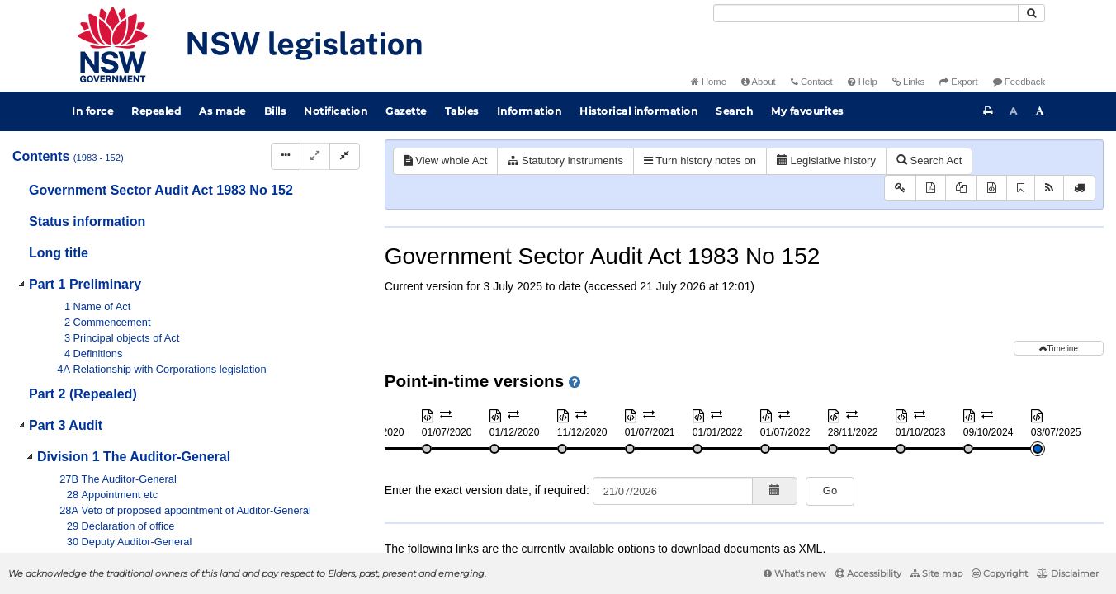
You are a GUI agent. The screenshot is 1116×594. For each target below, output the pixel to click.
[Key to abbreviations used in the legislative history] (900, 188)
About (758, 82)
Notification (335, 111)
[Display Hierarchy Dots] (285, 156)
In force (92, 111)
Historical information (638, 111)
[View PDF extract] (961, 188)
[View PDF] (930, 188)
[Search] (866, 13)
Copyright (1000, 573)
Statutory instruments (565, 160)
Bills (275, 111)
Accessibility (868, 573)
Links (908, 82)
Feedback (1019, 82)
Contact (812, 82)
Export (958, 82)
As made (222, 111)
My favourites (807, 111)
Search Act (929, 160)
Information (529, 111)
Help (862, 82)
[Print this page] (988, 111)
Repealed (156, 111)
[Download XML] (991, 188)
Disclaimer (1068, 573)
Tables (462, 111)
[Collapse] (344, 156)
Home (708, 82)
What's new (795, 573)
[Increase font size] (1040, 111)
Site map (936, 573)
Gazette (406, 111)
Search (734, 111)
